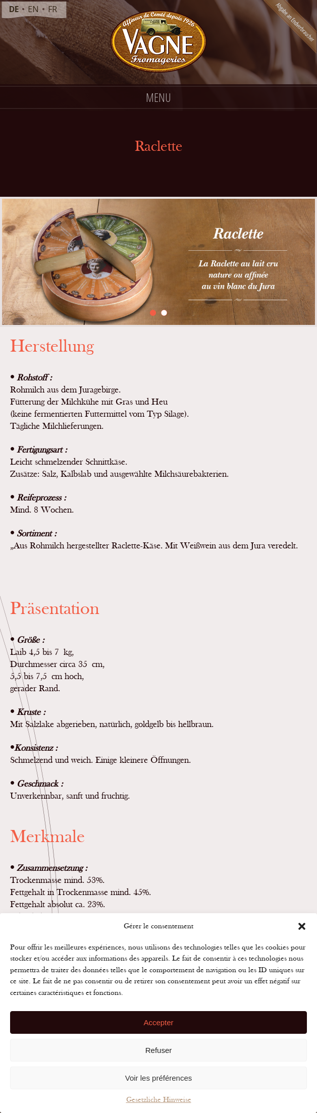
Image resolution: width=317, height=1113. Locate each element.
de (14, 9)
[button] (302, 926)
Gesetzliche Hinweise (158, 1099)
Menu (158, 97)
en (33, 9)
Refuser (158, 1050)
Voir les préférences (158, 1078)
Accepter (158, 1022)
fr (52, 9)
